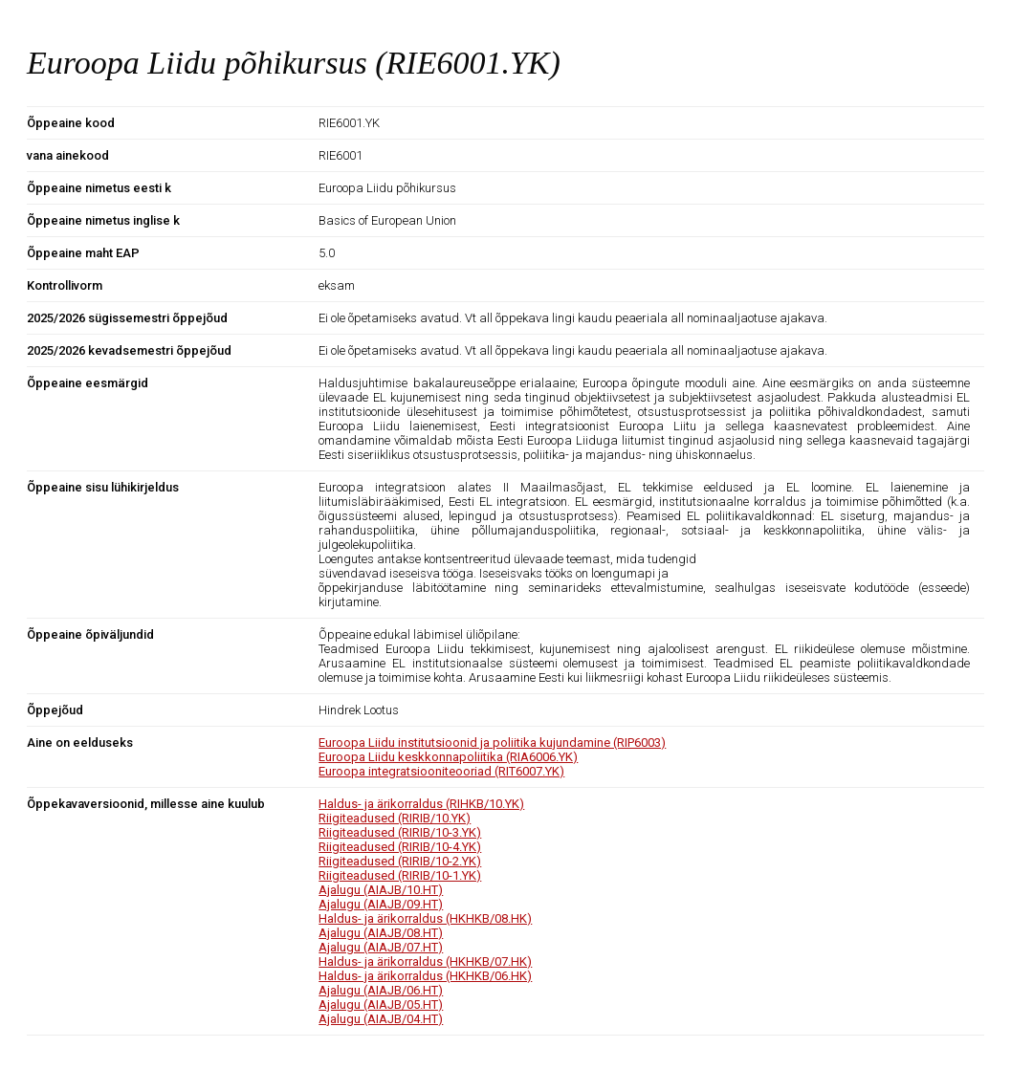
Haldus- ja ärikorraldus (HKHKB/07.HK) (425, 961)
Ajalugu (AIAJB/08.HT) (381, 933)
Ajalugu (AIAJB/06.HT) (381, 990)
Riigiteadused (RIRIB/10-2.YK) (400, 861)
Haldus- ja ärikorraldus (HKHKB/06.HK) (425, 976)
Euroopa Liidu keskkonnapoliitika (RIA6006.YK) (448, 757)
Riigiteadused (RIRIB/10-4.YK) (400, 847)
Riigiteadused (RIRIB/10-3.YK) (400, 832)
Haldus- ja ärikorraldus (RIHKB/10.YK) (421, 804)
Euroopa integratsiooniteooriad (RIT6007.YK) (441, 771)
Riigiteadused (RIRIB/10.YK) (395, 818)
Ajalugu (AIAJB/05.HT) (381, 1004)
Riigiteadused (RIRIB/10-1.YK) (400, 875)
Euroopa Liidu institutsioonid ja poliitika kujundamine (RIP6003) (492, 742)
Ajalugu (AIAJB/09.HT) (381, 904)
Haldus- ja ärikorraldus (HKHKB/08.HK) (425, 918)
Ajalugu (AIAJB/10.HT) (381, 890)
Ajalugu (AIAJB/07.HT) (381, 947)
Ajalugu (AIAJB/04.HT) (381, 1019)
